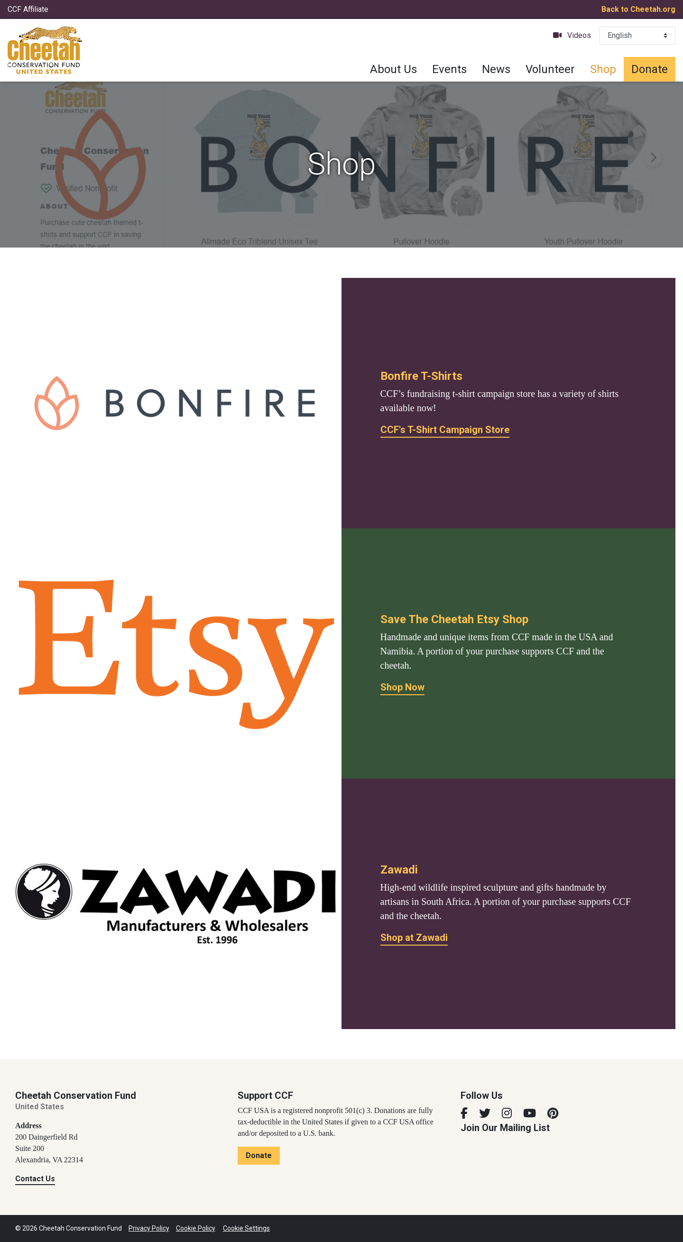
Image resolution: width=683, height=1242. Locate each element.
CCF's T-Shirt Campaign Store (444, 429)
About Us (393, 69)
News (496, 69)
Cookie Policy (195, 1228)
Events (449, 69)
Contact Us (35, 1178)
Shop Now (402, 687)
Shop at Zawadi (414, 937)
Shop (603, 69)
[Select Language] (637, 36)
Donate (649, 69)
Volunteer (550, 69)
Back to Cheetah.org (638, 9)
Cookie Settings (246, 1228)
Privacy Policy (149, 1228)
